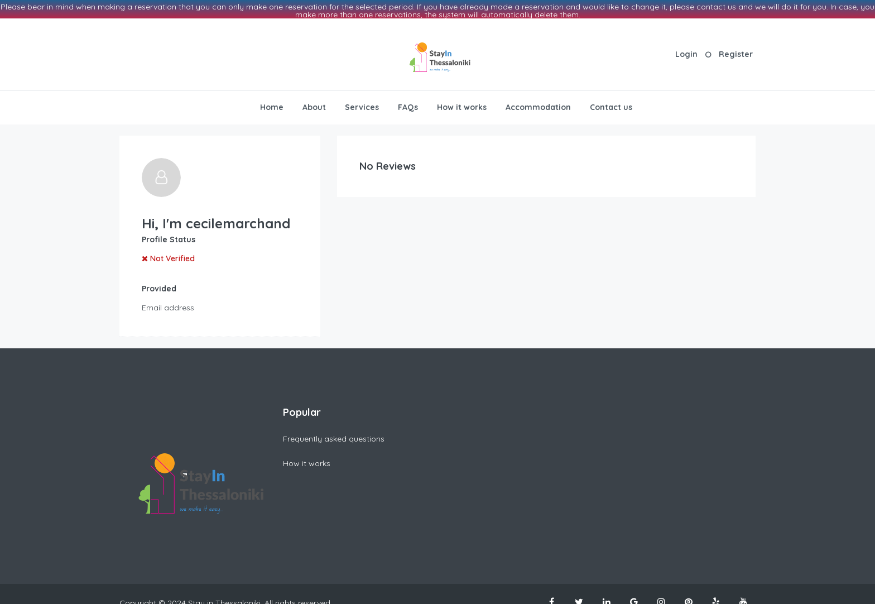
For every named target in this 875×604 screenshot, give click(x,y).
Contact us (611, 99)
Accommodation (538, 99)
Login (686, 46)
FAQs (408, 99)
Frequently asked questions (333, 430)
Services (362, 99)
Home (271, 99)
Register (736, 46)
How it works (462, 99)
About (314, 99)
